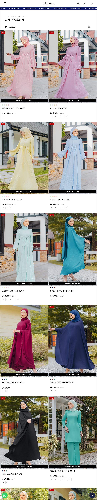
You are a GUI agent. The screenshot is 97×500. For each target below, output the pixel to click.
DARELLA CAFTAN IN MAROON (14, 219)
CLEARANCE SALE (13, 16)
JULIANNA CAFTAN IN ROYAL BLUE (15, 422)
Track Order (27, 458)
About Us (11, 449)
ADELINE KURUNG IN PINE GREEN (14, 284)
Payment (26, 452)
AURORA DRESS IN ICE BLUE (12, 152)
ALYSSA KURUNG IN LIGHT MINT (46, 422)
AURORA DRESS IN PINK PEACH (14, 84)
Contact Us (43, 448)
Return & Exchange (46, 451)
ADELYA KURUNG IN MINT (11, 354)
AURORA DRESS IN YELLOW (76, 84)
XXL (22, 292)
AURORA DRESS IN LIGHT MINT (46, 152)
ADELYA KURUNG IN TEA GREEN (78, 287)
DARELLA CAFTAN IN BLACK (76, 219)
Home (6, 16)
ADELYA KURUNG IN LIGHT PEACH (47, 287)
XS (35, 92)
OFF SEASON (21, 16)
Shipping (26, 455)
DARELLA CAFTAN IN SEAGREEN (78, 152)
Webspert (64, 496)
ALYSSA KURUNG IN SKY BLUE (45, 354)
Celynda (42, 496)
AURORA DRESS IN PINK (43, 84)
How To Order (28, 449)
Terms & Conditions (46, 457)
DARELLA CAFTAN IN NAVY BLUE (46, 219)
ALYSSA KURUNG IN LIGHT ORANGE (80, 422)
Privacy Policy (44, 460)
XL (50, 92)
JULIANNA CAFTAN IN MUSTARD (78, 354)
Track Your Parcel (45, 454)
